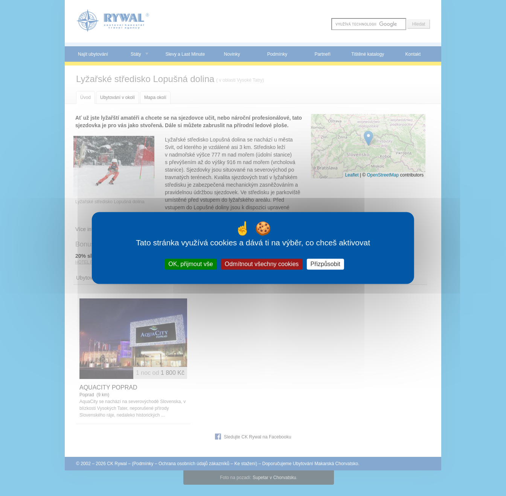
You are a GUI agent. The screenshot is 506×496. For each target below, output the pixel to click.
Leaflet (351, 175)
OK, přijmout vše (190, 264)
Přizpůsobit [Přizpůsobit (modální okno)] (325, 264)
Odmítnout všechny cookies (262, 264)
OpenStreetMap (383, 175)
